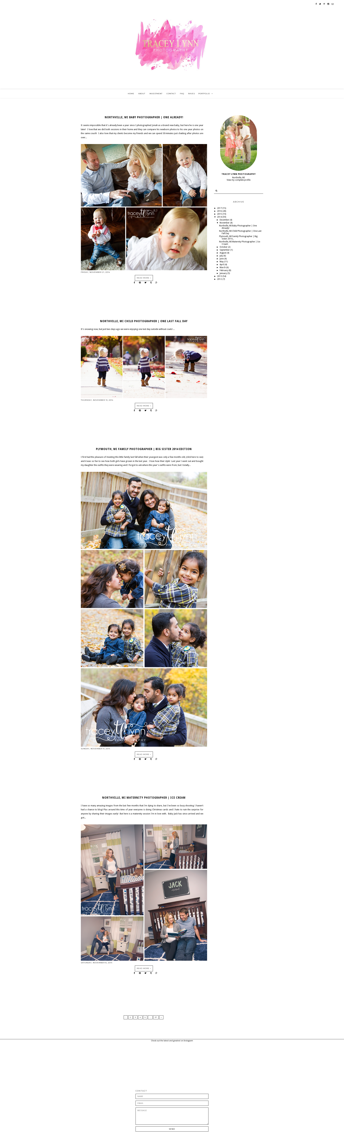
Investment (155, 93)
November (225, 223)
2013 (219, 276)
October (224, 247)
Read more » (144, 278)
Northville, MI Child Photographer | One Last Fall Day (144, 321)
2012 (219, 279)
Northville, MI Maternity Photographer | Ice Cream (144, 797)
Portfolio (204, 93)
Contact (171, 93)
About (141, 93)
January (223, 273)
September (225, 250)
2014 (219, 217)
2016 (219, 211)
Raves (191, 93)
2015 (219, 214)
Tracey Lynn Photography (239, 174)
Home (131, 93)
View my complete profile (238, 180)
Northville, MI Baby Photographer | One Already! (144, 117)
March (223, 267)
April (222, 264)
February (224, 270)
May (222, 261)
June (222, 258)
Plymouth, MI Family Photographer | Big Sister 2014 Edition (144, 449)
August (223, 253)
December (225, 220)
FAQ (182, 93)
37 (156, 1017)
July (221, 256)
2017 (219, 208)
